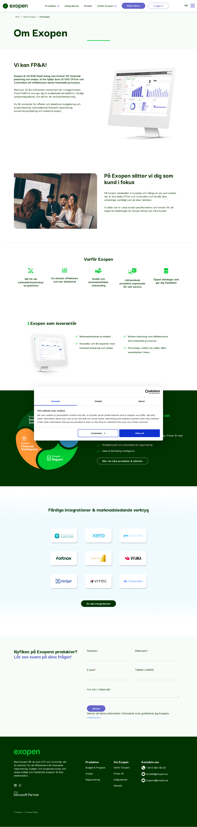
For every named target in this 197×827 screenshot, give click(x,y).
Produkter (52, 6)
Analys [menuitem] (89, 773)
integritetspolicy (94, 717)
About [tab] (141, 401)
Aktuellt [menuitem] (118, 785)
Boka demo (133, 5)
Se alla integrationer (98, 604)
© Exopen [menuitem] (18, 812)
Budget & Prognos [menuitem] (95, 767)
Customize (98, 433)
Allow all (139, 433)
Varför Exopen (107, 6)
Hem (17, 16)
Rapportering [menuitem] (93, 779)
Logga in (158, 5)
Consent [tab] (55, 401)
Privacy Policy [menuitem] (32, 812)
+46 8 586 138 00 (154, 768)
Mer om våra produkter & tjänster (122, 461)
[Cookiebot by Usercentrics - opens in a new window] (147, 392)
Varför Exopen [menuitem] (122, 767)
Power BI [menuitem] (119, 773)
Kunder (88, 6)
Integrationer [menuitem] (121, 779)
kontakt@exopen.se (155, 774)
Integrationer (72, 6)
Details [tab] (98, 401)
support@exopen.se (155, 780)
